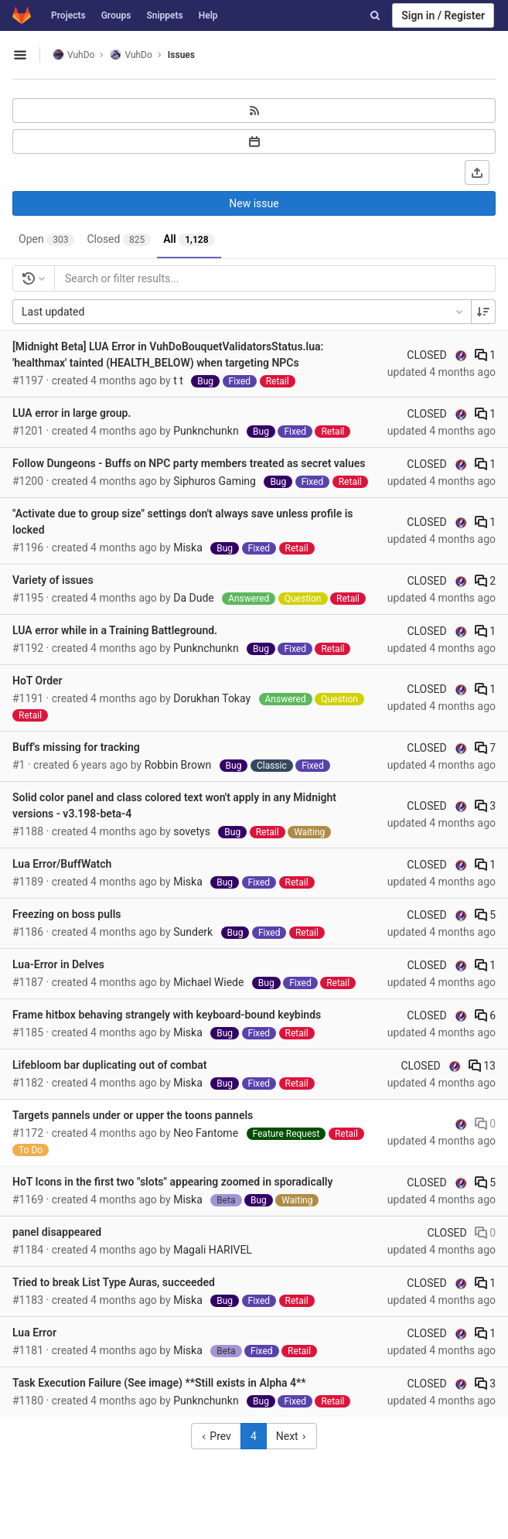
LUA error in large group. (71, 413)
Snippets (164, 15)
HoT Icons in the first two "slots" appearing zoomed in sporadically (172, 1182)
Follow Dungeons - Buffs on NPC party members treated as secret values (188, 463)
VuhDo (73, 54)
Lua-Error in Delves (58, 964)
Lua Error (34, 1332)
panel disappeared (56, 1232)
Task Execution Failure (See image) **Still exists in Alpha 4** (159, 1383)
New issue (253, 203)
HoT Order (37, 680)
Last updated (243, 311)
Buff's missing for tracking (76, 747)
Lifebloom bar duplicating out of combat (109, 1065)
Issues (181, 54)
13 (482, 1066)
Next (291, 1436)
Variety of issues (53, 580)
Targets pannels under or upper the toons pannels (132, 1115)
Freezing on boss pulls (66, 914)
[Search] (375, 15)
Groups (116, 15)
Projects (68, 15)
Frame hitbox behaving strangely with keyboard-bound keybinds (166, 1014)
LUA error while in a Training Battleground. (114, 630)
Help (208, 15)
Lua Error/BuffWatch (61, 864)
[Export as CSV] (477, 172)
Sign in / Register (443, 15)
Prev (216, 1436)
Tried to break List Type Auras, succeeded (113, 1282)
